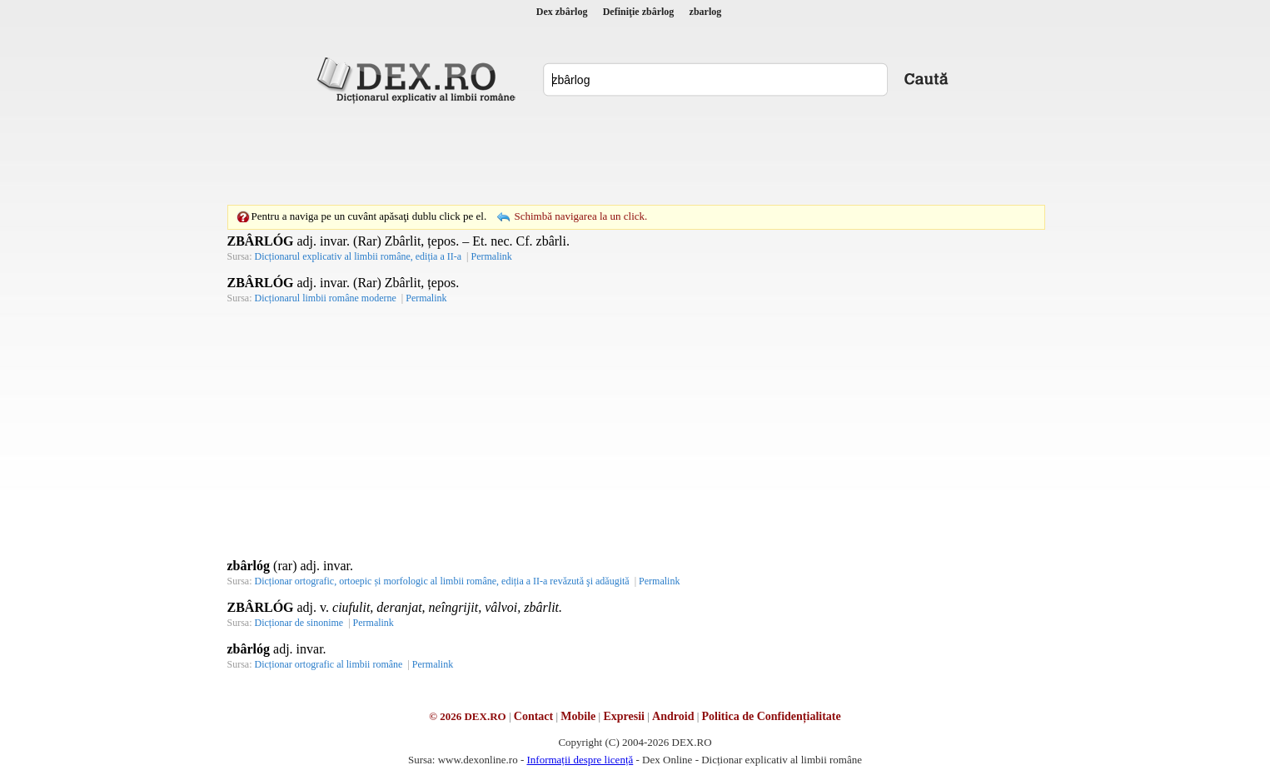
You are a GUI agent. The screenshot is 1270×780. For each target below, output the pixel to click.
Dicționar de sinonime (299, 622)
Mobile (577, 716)
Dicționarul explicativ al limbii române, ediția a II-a (358, 256)
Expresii (624, 716)
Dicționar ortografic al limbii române (329, 664)
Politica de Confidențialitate (771, 716)
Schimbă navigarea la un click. (580, 216)
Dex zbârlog (562, 11)
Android (673, 716)
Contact (533, 716)
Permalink (491, 256)
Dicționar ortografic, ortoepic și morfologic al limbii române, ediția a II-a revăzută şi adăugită (442, 581)
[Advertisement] (635, 154)
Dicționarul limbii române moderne (325, 298)
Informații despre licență (579, 759)
